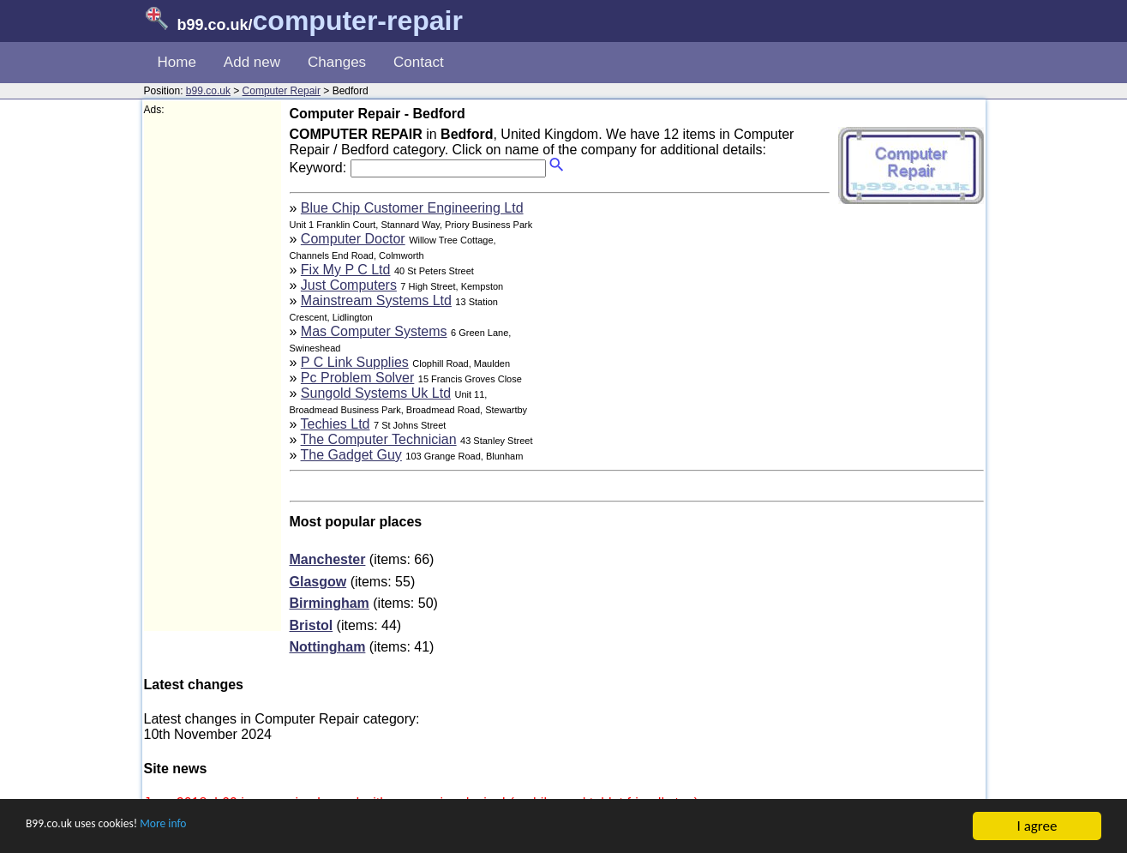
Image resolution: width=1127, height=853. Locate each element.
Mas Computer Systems (374, 331)
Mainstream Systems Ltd (376, 300)
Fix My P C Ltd (346, 269)
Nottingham (328, 647)
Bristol (311, 625)
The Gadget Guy (351, 455)
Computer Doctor (353, 238)
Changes (337, 62)
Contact (418, 62)
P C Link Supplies (355, 362)
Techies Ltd (335, 424)
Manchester (328, 559)
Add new (252, 62)
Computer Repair (282, 91)
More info (198, 827)
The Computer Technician (379, 439)
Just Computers (349, 285)
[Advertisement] (212, 374)
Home (177, 62)
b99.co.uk (208, 91)
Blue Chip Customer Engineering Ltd (412, 208)
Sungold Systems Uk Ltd (376, 393)
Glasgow (318, 581)
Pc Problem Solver (358, 377)
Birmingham (329, 603)
